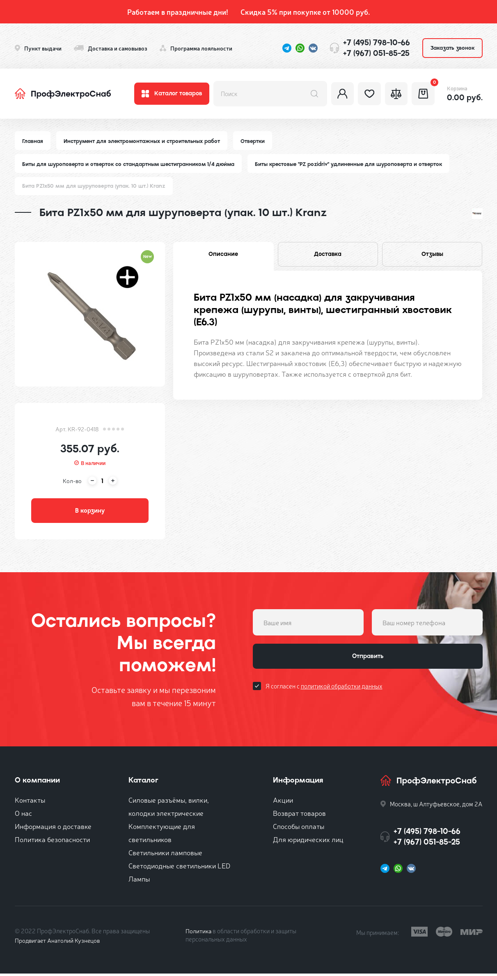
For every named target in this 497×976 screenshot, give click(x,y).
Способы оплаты (298, 828)
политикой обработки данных (341, 689)
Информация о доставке (53, 828)
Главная (33, 141)
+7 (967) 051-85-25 (376, 53)
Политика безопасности (52, 841)
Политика (199, 933)
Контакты (30, 802)
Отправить (367, 659)
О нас (23, 815)
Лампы (139, 881)
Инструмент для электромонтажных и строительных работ (143, 141)
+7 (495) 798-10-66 (376, 42)
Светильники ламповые (165, 854)
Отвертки (255, 141)
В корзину (90, 512)
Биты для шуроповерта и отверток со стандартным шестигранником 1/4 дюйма (130, 164)
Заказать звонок (452, 48)
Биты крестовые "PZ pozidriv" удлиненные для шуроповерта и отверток (353, 164)
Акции (283, 802)
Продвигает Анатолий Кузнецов (59, 942)
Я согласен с (324, 689)
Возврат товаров (299, 815)
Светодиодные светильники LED (179, 867)
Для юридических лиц (308, 841)
